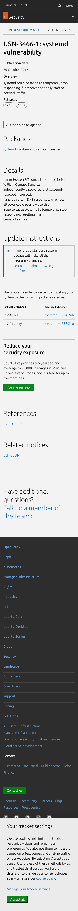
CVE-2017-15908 (15, 424)
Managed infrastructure (21, 577)
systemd (9, 149)
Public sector (50, 766)
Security (9, 656)
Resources (11, 807)
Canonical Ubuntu (16, 5)
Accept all (17, 899)
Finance (9, 772)
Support (9, 696)
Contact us (14, 790)
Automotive (12, 766)
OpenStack (11, 547)
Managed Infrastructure (20, 732)
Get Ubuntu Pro (18, 388)
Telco (67, 766)
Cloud (7, 646)
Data (13, 726)
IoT (5, 606)
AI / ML (8, 587)
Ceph (7, 557)
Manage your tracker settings (28, 889)
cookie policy (45, 878)
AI (4, 726)
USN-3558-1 (12, 455)
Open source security (19, 739)
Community (28, 801)
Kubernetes (12, 567)
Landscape (11, 666)
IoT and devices (49, 739)
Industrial (31, 766)
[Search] (59, 6)
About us (9, 801)
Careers (46, 801)
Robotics (10, 596)
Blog (58, 801)
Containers (11, 676)
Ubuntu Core (13, 616)
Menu (70, 6)
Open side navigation (25, 125)
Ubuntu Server (14, 636)
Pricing (8, 706)
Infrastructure (30, 726)
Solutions (10, 716)
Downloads (12, 686)
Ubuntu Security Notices (24, 30)
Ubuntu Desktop (15, 626)
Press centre (31, 807)
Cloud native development (22, 746)
